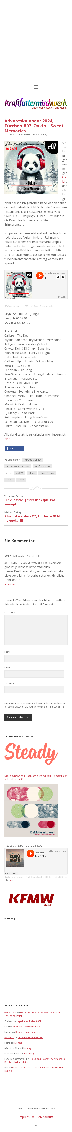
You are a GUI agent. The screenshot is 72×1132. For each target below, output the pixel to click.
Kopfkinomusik (42, 466)
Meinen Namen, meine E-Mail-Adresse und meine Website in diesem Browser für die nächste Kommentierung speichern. (34, 705)
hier (7, 439)
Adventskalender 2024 (18, 466)
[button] (14, 448)
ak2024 (19, 473)
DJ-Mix (32, 473)
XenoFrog (29, 1053)
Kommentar (10, 612)
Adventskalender (32, 459)
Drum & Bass (47, 473)
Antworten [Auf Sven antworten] (9, 584)
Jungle (10, 479)
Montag (18, 1042)
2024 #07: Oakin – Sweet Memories (39, 306)
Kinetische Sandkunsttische (26, 1026)
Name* (8, 651)
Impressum (26, 1117)
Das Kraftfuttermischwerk (14, 877)
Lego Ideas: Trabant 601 (29, 1021)
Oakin (64, 179)
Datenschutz (44, 1117)
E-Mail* (8, 667)
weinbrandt (10, 1012)
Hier (10, 880)
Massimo (9, 1037)
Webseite (9, 683)
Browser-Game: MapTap (27, 1032)
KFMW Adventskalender (14, 306)
